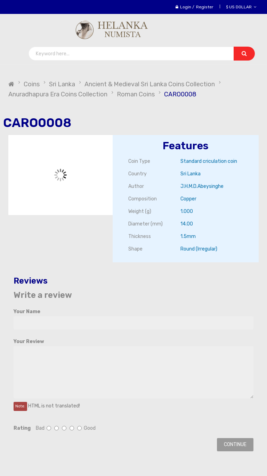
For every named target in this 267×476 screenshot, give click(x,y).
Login (185, 7)
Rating (22, 428)
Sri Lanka (62, 84)
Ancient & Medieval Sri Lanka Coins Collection (149, 84)
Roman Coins (136, 94)
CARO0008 (180, 94)
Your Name (27, 312)
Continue (235, 444)
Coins (32, 84)
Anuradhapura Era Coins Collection (57, 94)
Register (204, 7)
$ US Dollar (241, 7)
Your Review (29, 341)
